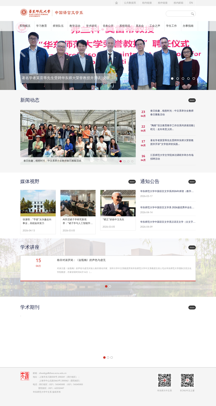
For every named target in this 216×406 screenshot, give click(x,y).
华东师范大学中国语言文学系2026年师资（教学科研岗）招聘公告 (167, 191)
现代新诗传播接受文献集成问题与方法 (112, 262)
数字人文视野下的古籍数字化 (170, 260)
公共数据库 (130, 3)
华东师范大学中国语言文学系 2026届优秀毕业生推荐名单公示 (167, 207)
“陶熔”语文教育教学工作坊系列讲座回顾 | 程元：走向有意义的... (172, 127)
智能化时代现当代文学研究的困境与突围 (52, 262)
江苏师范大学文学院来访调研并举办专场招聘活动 (172, 157)
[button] (194, 51)
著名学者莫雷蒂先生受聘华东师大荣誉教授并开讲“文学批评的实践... (172, 142)
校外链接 (163, 3)
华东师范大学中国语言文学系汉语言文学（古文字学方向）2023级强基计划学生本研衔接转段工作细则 (167, 222)
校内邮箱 (178, 3)
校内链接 (147, 3)
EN (191, 3)
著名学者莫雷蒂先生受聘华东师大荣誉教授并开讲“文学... (67, 78)
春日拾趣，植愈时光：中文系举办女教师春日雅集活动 (52, 161)
